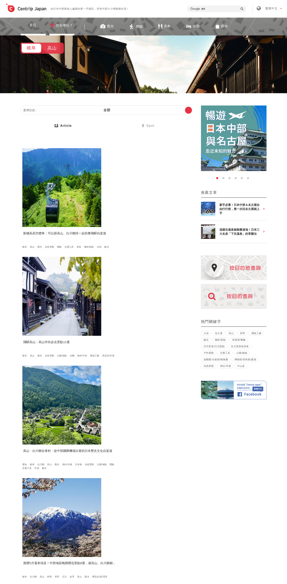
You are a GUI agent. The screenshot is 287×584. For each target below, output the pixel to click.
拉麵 (82, 220)
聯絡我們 (205, 523)
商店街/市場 (119, 220)
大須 (206, 333)
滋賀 (162, 399)
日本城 (153, 220)
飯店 (66, 220)
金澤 (26, 310)
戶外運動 (209, 353)
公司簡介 (109, 523)
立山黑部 (107, 396)
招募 (131, 523)
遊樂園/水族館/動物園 (216, 359)
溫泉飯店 (169, 310)
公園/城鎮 (120, 216)
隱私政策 (180, 523)
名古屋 (91, 392)
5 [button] (243, 179)
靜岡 (51, 306)
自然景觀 (50, 216)
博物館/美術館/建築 (245, 359)
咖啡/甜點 (48, 220)
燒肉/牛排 (93, 220)
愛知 (139, 216)
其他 (41, 392)
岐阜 (26, 216)
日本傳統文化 (95, 485)
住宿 (58, 220)
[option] (234, 138)
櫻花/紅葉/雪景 (53, 310)
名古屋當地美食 (240, 346)
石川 (66, 306)
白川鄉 (155, 216)
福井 (117, 396)
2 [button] (224, 179)
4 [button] (237, 179)
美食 (38, 220)
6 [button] (249, 179)
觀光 (41, 216)
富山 (33, 310)
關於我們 (85, 523)
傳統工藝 (105, 220)
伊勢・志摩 (150, 396)
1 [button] (218, 179)
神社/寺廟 (142, 220)
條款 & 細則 (154, 523)
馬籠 (181, 392)
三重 (139, 396)
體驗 (60, 216)
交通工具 (28, 220)
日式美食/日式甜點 (33, 396)
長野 (58, 306)
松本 (162, 306)
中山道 (241, 366)
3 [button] (231, 179)
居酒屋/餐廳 (239, 339)
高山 (33, 216)
